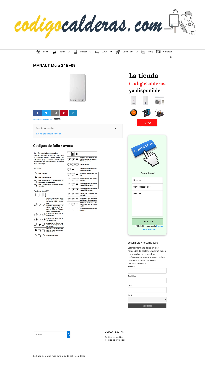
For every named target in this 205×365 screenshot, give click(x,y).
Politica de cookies (114, 337)
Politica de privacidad (115, 340)
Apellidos (132, 276)
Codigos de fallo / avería (48, 133)
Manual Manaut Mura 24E (42, 119)
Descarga (57, 119)
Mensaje (147, 203)
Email (130, 286)
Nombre (131, 267)
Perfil (130, 295)
